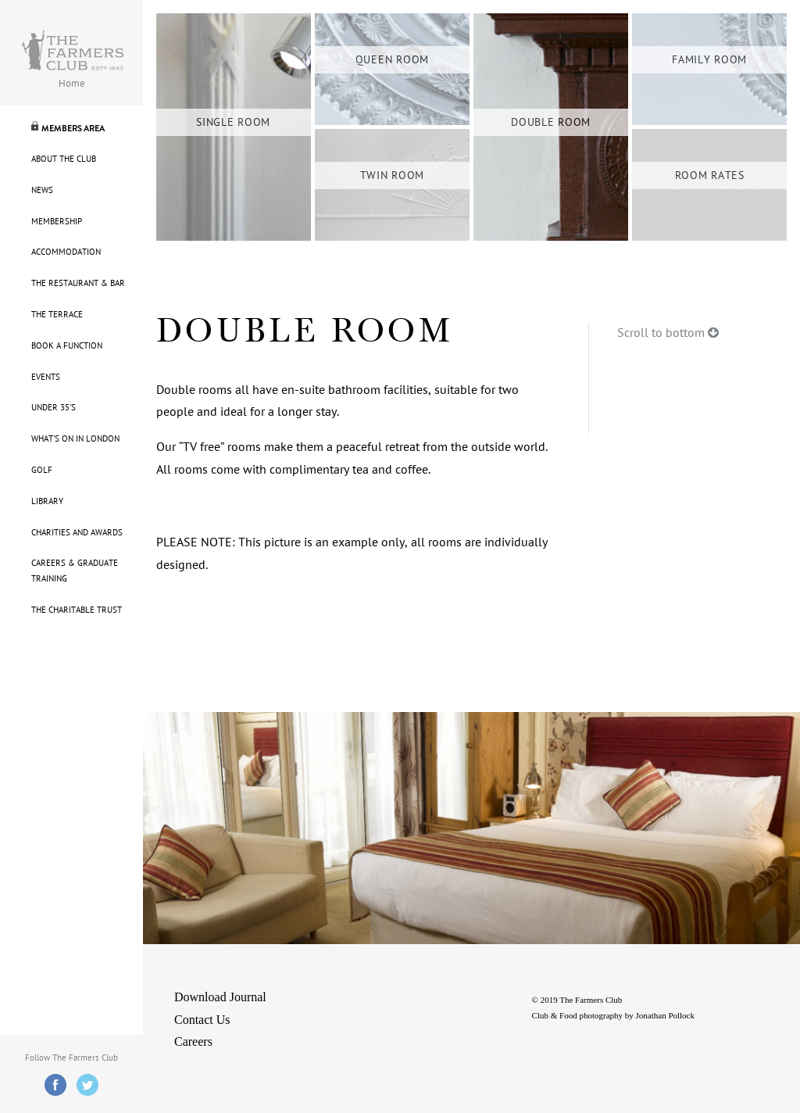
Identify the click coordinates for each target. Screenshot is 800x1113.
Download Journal (220, 997)
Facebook (55, 1085)
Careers (193, 1041)
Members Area (73, 128)
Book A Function (66, 346)
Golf (41, 470)
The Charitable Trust (76, 610)
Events (45, 377)
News (42, 190)
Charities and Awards (77, 533)
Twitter (87, 1085)
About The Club (63, 159)
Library (47, 501)
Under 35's (53, 408)
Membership (56, 222)
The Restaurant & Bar (78, 283)
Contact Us (202, 1019)
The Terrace (57, 315)
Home (72, 83)
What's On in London (75, 439)
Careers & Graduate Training (74, 571)
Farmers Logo (72, 50)
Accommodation (66, 252)
